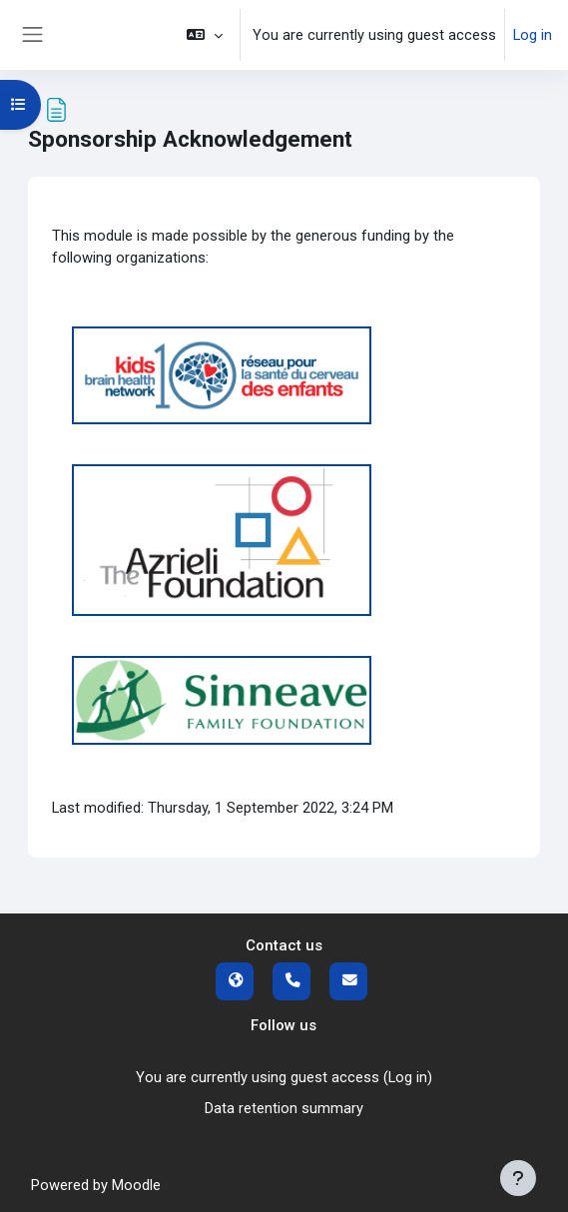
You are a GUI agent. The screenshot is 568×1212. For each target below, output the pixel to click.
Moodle (136, 1185)
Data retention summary (284, 1108)
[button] (205, 35)
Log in (532, 35)
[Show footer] (518, 1178)
